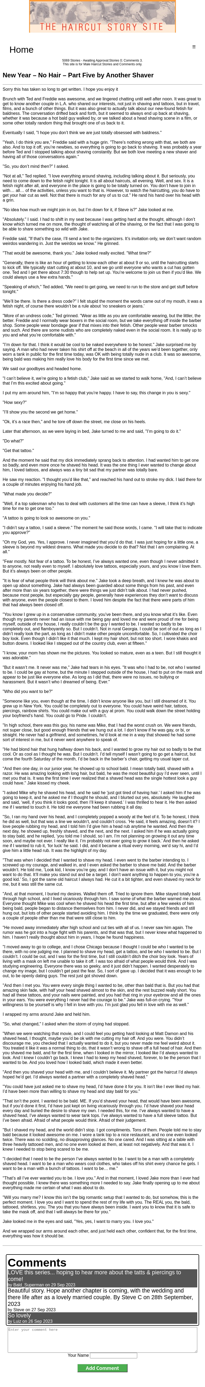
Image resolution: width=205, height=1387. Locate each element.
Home (21, 49)
